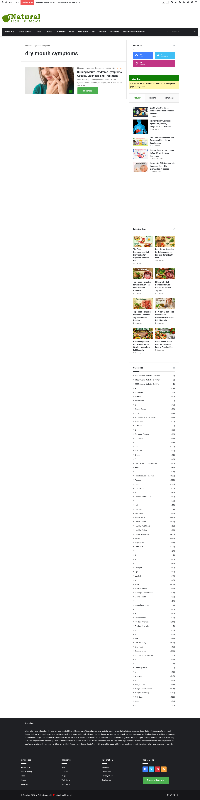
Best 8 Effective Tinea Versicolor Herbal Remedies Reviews (162, 111)
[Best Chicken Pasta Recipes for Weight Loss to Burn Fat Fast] (165, 333)
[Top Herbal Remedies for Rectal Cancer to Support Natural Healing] (143, 303)
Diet (93, 32)
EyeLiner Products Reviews (146, 463)
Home (28, 46)
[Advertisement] (133, 14)
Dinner (137, 455)
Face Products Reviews (144, 476)
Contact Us (106, 780)
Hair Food (139, 513)
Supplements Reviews (144, 655)
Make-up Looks (141, 588)
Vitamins (61, 32)
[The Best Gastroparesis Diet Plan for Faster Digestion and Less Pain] (143, 241)
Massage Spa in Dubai (144, 593)
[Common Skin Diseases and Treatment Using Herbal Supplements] (140, 141)
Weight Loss (140, 684)
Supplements (140, 651)
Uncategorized (141, 668)
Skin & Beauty (25, 32)
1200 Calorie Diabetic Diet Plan (147, 376)
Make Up (138, 584)
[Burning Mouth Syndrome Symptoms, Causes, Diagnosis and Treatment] (49, 80)
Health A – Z (140, 517)
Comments (169, 98)
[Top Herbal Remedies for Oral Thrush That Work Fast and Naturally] (143, 273)
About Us (106, 767)
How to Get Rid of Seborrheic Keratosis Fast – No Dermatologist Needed (162, 166)
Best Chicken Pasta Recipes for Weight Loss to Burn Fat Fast (164, 344)
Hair (136, 505)
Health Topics (140, 522)
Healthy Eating (141, 530)
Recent (152, 98)
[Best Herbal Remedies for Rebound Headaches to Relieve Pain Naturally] (165, 303)
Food (39, 32)
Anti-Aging (139, 392)
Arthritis (138, 396)
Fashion (102, 32)
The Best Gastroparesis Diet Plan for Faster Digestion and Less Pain (141, 255)
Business (138, 426)
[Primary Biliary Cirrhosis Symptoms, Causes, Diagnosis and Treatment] (140, 127)
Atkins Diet (139, 401)
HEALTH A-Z (9, 32)
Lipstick (138, 576)
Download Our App (156, 780)
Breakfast (139, 421)
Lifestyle (138, 567)
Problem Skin (140, 618)
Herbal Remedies (142, 534)
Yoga (71, 32)
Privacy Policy (107, 776)
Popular (136, 98)
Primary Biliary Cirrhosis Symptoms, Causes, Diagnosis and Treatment (160, 124)
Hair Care (139, 509)
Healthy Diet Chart (142, 526)
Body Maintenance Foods (145, 417)
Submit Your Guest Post (134, 32)
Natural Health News (86, 68)
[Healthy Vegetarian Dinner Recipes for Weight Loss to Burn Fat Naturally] (143, 333)
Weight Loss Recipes (143, 688)
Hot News (114, 32)
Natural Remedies (142, 605)
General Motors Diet (143, 497)
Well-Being (83, 32)
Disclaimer (106, 772)
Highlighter (139, 542)
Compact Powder (142, 434)
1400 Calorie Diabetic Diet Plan (147, 380)
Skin (136, 638)
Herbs (49, 32)
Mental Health (140, 597)
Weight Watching (142, 693)
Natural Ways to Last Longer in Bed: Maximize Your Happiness (162, 153)
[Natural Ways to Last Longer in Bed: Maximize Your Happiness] (140, 154)
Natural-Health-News (63, 795)
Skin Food (139, 647)
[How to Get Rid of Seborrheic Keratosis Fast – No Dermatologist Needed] (140, 167)
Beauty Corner (140, 409)
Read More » (88, 91)
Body (137, 413)
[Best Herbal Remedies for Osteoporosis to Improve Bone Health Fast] (165, 241)
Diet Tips (138, 451)
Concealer (139, 438)
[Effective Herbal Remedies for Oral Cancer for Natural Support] (165, 273)
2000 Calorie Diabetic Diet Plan (147, 384)
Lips (136, 572)
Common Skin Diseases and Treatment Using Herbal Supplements (162, 140)
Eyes (137, 467)
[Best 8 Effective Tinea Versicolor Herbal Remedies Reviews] (140, 112)
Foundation (139, 488)
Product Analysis (142, 622)
